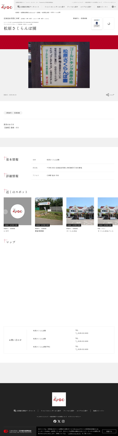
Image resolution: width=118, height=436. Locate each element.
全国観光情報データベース (28, 7)
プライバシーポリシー (110, 2)
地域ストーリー (102, 7)
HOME (17, 12)
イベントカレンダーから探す (55, 7)
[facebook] (55, 421)
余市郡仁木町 (45, 12)
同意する (109, 431)
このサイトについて (74, 433)
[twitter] (59, 421)
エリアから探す (85, 7)
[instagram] (63, 421)
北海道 (38, 12)
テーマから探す (72, 7)
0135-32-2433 (83, 333)
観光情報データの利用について (94, 2)
